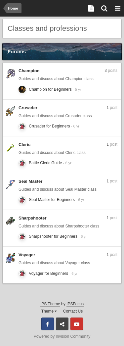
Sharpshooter (33, 218)
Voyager (27, 254)
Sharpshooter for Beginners (53, 236)
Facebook (47, 324)
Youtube (76, 324)
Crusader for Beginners (49, 126)
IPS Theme (50, 304)
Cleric (24, 144)
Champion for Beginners (50, 89)
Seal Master (30, 181)
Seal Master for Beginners (52, 199)
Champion (29, 70)
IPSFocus (75, 304)
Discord (62, 324)
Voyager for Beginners (48, 273)
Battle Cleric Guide (45, 163)
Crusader (28, 107)
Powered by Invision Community (62, 336)
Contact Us (73, 311)
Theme (49, 311)
